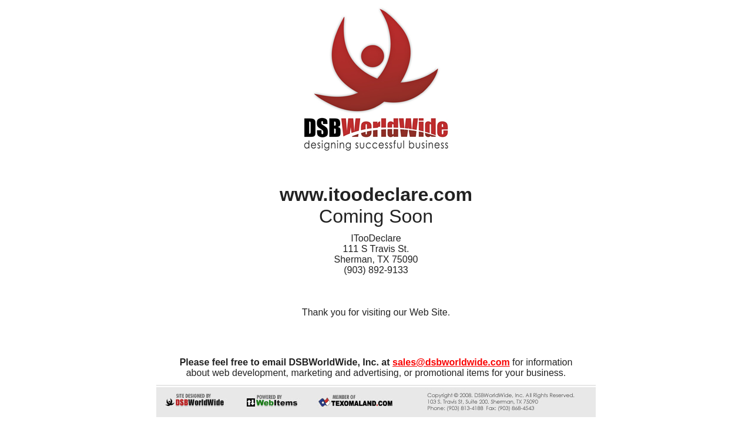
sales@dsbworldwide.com (451, 362)
